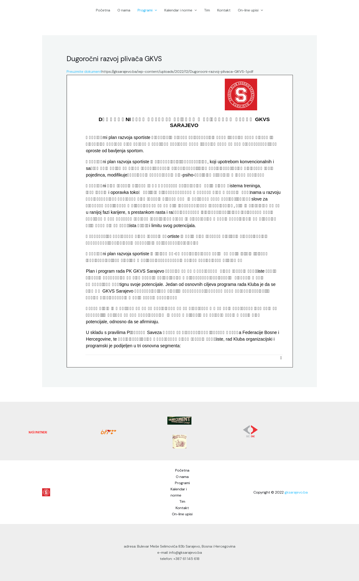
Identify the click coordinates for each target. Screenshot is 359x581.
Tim (207, 10)
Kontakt (224, 10)
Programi (147, 10)
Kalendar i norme (180, 10)
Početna (103, 10)
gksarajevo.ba (296, 492)
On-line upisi (250, 10)
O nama (123, 10)
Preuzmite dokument (84, 71)
